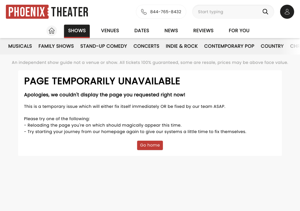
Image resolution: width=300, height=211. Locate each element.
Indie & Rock (182, 46)
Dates (141, 30)
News (171, 30)
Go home (150, 145)
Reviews (203, 30)
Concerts (146, 46)
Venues (110, 30)
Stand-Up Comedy (103, 46)
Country (272, 46)
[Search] (266, 11)
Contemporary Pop (229, 46)
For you (239, 30)
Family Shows (56, 46)
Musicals (20, 46)
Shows (77, 30)
